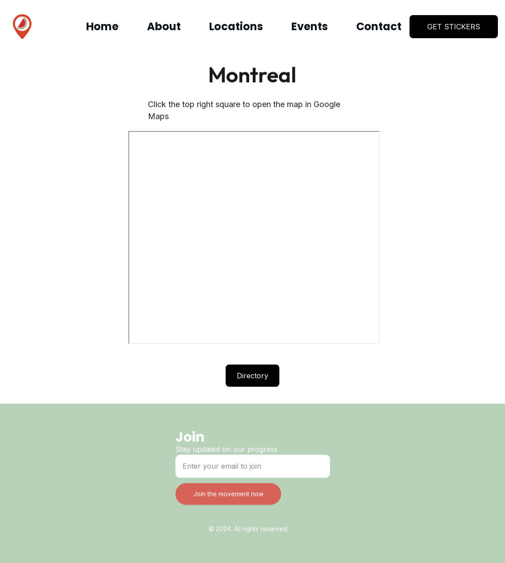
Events (309, 26)
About (164, 26)
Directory (252, 376)
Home (102, 26)
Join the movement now (228, 495)
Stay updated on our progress (226, 450)
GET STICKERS (453, 26)
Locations (236, 26)
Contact (379, 26)
